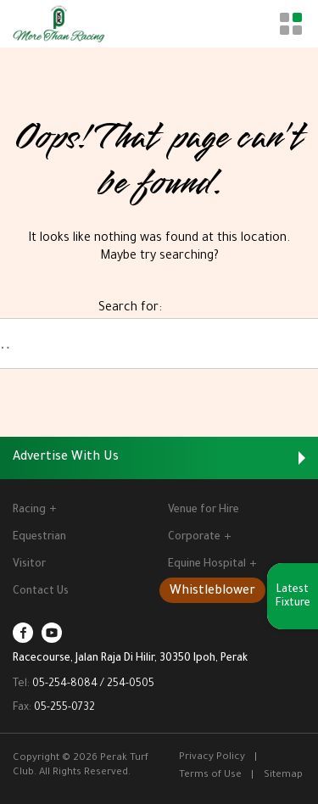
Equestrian (39, 538)
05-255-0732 (64, 708)
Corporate (199, 538)
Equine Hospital (212, 565)
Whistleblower (212, 592)
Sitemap (283, 775)
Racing (34, 510)
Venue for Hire (203, 510)
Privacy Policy (212, 757)
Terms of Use (210, 775)
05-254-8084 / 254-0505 (93, 684)
